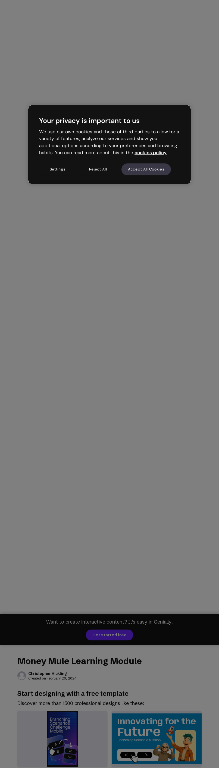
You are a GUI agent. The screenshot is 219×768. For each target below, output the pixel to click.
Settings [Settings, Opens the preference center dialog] (57, 169)
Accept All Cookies (146, 169)
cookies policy (150, 153)
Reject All (98, 169)
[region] (109, 144)
